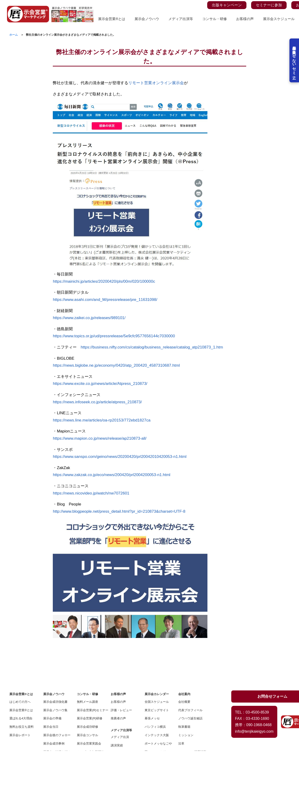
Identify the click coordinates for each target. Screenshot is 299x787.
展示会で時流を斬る (57, 716)
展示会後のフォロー (57, 699)
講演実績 (117, 709)
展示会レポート (20, 699)
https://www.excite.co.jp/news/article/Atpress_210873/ (100, 383)
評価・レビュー (121, 674)
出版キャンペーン (227, 5)
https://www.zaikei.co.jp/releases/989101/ (89, 318)
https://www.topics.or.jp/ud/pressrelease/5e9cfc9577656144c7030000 (114, 336)
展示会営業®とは (111, 19)
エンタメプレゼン (89, 733)
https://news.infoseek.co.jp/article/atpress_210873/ (97, 402)
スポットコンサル (89, 724)
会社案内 (184, 658)
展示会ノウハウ (147, 19)
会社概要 (184, 666)
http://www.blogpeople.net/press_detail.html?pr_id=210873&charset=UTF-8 (119, 511)
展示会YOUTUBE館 (56, 724)
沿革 (181, 708)
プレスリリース (121, 718)
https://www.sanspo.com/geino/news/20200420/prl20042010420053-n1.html (119, 456)
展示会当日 (50, 691)
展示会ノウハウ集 (55, 674)
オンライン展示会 (55, 733)
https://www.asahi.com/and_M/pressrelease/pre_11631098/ (105, 299)
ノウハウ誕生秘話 (190, 682)
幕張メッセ (152, 682)
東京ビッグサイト (157, 674)
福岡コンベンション (158, 724)
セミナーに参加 (269, 5)
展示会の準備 (52, 682)
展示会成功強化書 (55, 666)
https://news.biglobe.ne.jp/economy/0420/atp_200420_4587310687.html (116, 365)
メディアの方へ (121, 726)
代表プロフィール (190, 674)
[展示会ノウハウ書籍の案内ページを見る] (72, 8)
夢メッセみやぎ (155, 716)
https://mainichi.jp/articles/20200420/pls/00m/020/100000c (104, 281)
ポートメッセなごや (158, 708)
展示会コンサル (87, 699)
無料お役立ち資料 (21, 691)
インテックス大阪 (157, 699)
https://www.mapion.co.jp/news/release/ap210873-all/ (99, 438)
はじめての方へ (20, 666)
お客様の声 (245, 19)
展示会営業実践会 (89, 708)
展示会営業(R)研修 (89, 682)
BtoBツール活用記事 (192, 716)
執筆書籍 (184, 691)
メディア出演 (120, 701)
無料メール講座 (87, 666)
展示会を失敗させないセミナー (294, 65)
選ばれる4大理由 (20, 682)
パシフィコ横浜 (155, 691)
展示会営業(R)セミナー (90, 674)
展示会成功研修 (87, 691)
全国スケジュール (157, 666)
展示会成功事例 (53, 708)
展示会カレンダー (157, 658)
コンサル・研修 (214, 19)
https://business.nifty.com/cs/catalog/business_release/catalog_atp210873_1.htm (152, 347)
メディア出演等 (180, 19)
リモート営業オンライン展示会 (156, 83)
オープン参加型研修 (90, 716)
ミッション (185, 699)
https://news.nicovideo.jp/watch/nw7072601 (91, 493)
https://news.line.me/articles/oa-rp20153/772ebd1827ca (101, 420)
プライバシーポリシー (192, 724)
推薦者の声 (118, 682)
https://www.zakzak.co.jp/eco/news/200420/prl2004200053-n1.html (111, 475)
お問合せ (184, 733)
